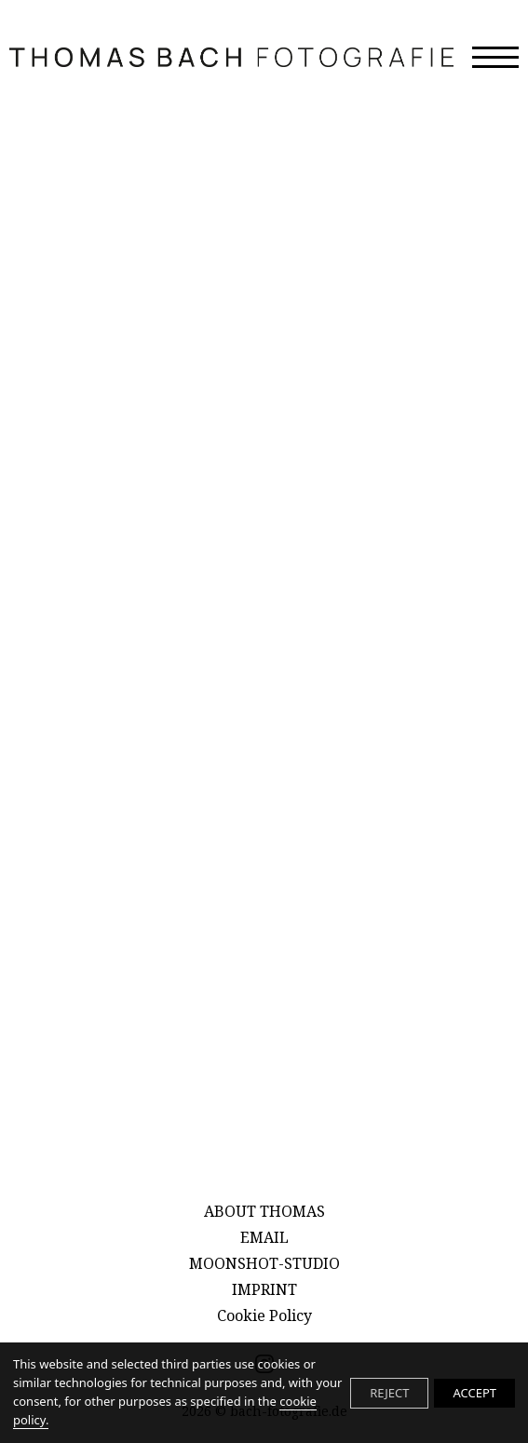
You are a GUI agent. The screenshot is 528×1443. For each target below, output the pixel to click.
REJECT (389, 1392)
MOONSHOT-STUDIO (264, 1263)
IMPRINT (264, 1289)
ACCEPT (474, 1392)
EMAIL (264, 1237)
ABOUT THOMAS (264, 1211)
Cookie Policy (264, 1315)
